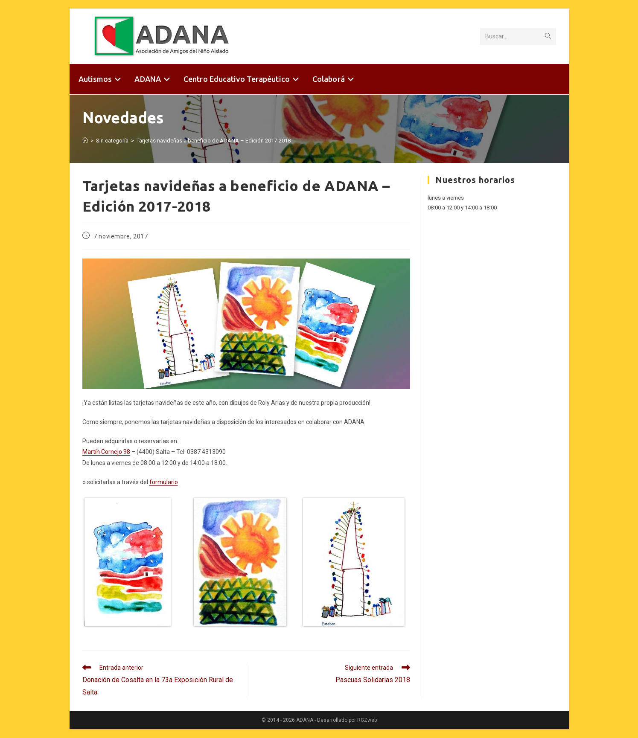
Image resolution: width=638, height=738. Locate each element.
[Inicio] (85, 140)
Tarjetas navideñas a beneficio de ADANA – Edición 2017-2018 (214, 140)
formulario (163, 482)
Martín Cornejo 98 (106, 451)
